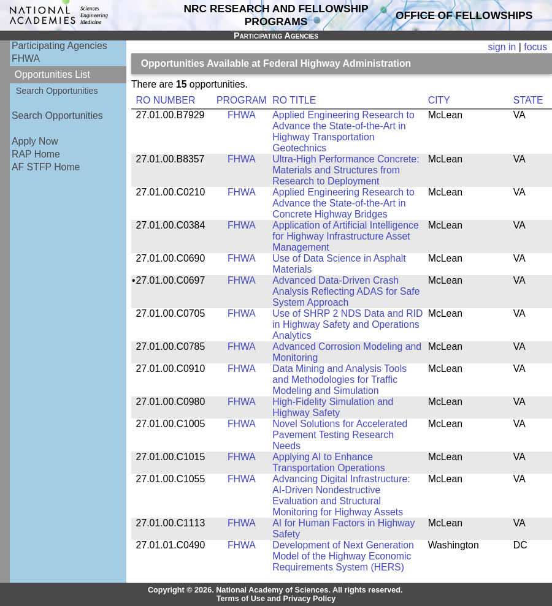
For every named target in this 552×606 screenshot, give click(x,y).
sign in (502, 47)
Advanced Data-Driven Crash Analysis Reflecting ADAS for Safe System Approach (346, 291)
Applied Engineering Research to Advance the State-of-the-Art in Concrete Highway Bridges (343, 203)
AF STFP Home (46, 167)
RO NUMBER (166, 100)
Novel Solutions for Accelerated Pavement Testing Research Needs (339, 435)
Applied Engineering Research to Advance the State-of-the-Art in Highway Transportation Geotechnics (343, 131)
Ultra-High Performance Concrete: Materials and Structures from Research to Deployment (345, 170)
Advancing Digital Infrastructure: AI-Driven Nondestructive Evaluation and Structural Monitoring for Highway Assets (341, 495)
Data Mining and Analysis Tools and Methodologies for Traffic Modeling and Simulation (339, 379)
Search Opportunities (57, 91)
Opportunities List (52, 74)
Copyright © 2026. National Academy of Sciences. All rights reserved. (275, 590)
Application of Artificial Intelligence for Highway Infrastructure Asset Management (345, 236)
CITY (439, 100)
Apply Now (35, 141)
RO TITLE (294, 100)
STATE (528, 100)
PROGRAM (242, 100)
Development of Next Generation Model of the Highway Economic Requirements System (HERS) (343, 556)
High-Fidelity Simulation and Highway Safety (332, 407)
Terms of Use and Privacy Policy (276, 598)
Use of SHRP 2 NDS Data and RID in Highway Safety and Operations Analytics (347, 324)
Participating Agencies (59, 45)
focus (535, 47)
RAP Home (36, 154)
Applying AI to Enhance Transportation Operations (328, 462)
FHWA (26, 58)
